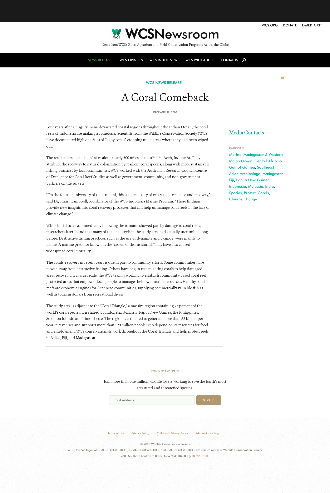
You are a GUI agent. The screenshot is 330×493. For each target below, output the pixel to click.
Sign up (208, 400)
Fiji (231, 180)
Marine (235, 154)
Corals (263, 193)
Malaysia (255, 186)
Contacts (229, 60)
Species (235, 193)
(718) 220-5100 (199, 456)
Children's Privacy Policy (172, 433)
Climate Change (243, 199)
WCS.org (270, 25)
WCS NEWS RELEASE (164, 83)
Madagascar (272, 173)
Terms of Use (116, 433)
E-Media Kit (312, 25)
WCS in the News (164, 60)
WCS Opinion (131, 60)
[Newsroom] (165, 35)
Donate (290, 25)
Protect (250, 193)
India (269, 186)
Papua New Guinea (253, 180)
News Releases (100, 60)
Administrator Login (208, 433)
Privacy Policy (140, 433)
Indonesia (237, 186)
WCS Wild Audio (200, 60)
